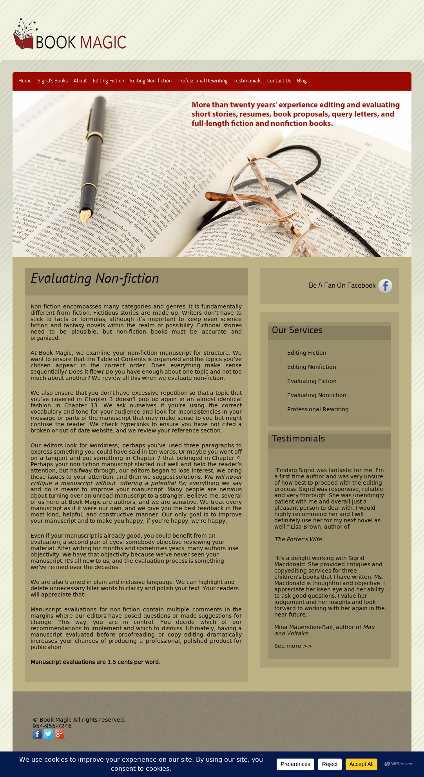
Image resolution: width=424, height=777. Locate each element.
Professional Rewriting (203, 81)
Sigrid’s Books (53, 81)
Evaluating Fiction (312, 381)
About (80, 81)
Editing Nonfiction (311, 367)
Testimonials (247, 81)
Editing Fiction (108, 81)
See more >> (293, 646)
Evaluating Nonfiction (316, 395)
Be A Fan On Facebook (342, 285)
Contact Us (279, 81)
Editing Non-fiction (151, 81)
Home (25, 81)
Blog (302, 81)
